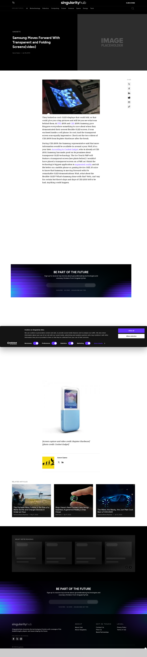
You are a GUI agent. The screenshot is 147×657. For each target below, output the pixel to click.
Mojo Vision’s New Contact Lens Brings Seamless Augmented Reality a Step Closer (72, 505)
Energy (85, 12)
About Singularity (81, 625)
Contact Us (100, 623)
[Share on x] (129, 84)
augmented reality (83, 164)
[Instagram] (21, 634)
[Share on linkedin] (129, 93)
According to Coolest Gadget (65, 149)
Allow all (131, 640)
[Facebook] (13, 634)
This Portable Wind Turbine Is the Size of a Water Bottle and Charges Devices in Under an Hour (31, 505)
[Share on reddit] (129, 97)
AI (27, 12)
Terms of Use (121, 625)
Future (63, 12)
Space (78, 12)
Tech (92, 12)
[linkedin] (62, 457)
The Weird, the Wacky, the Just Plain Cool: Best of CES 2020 (115, 506)
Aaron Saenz (16, 53)
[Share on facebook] (129, 88)
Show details (98, 653)
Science (71, 12)
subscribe (130, 5)
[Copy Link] (129, 107)
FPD (59, 123)
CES (72, 123)
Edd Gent (59, 510)
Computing (55, 12)
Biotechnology (35, 12)
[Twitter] (17, 634)
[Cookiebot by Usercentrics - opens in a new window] (12, 653)
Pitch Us (99, 625)
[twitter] (58, 457)
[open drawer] (14, 5)
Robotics (45, 12)
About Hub (79, 623)
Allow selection (131, 646)
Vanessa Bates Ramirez (21, 510)
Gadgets (16, 32)
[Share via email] (129, 102)
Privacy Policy (121, 623)
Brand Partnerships (102, 628)
